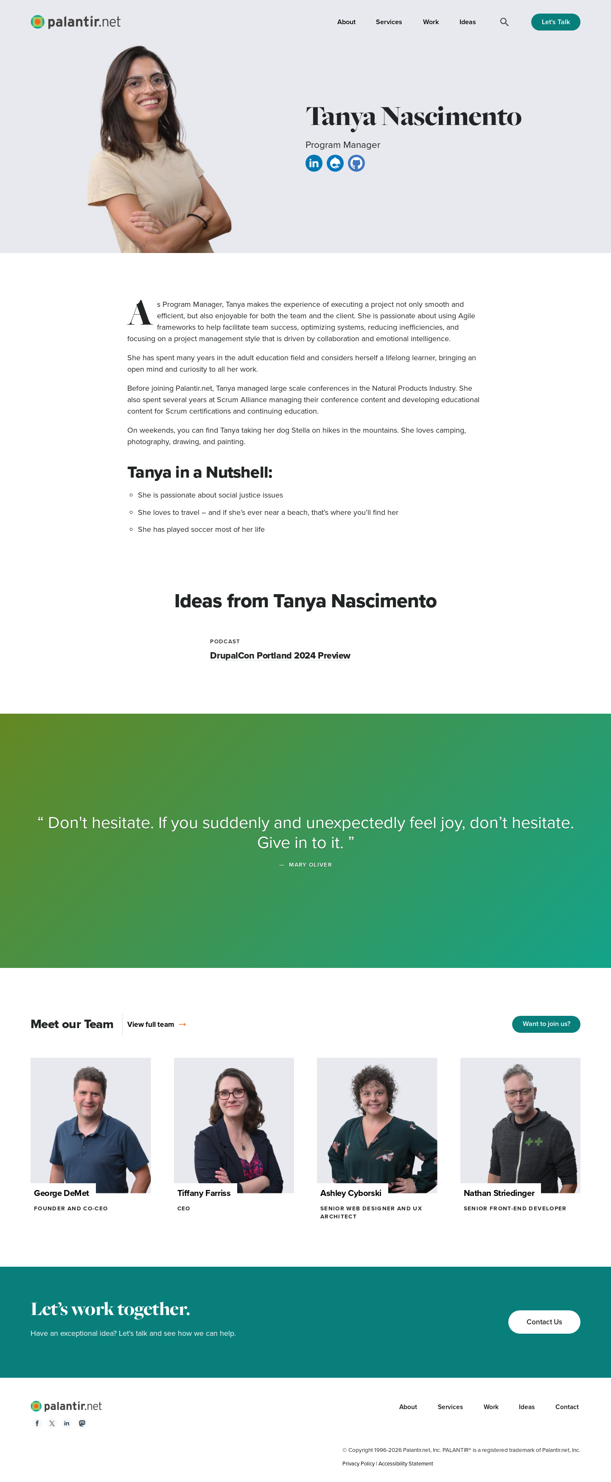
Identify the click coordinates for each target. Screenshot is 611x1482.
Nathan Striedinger (503, 1193)
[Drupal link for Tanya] (335, 165)
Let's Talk (556, 22)
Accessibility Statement (410, 1464)
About (346, 22)
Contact (567, 1407)
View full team (155, 1024)
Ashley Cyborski (353, 1193)
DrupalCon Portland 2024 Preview (282, 655)
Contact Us (542, 1321)
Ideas (468, 22)
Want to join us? (546, 1024)
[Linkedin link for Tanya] (314, 165)
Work (431, 22)
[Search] (504, 22)
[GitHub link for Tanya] (356, 165)
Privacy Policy (359, 1464)
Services (389, 22)
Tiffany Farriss (206, 1193)
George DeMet (64, 1193)
